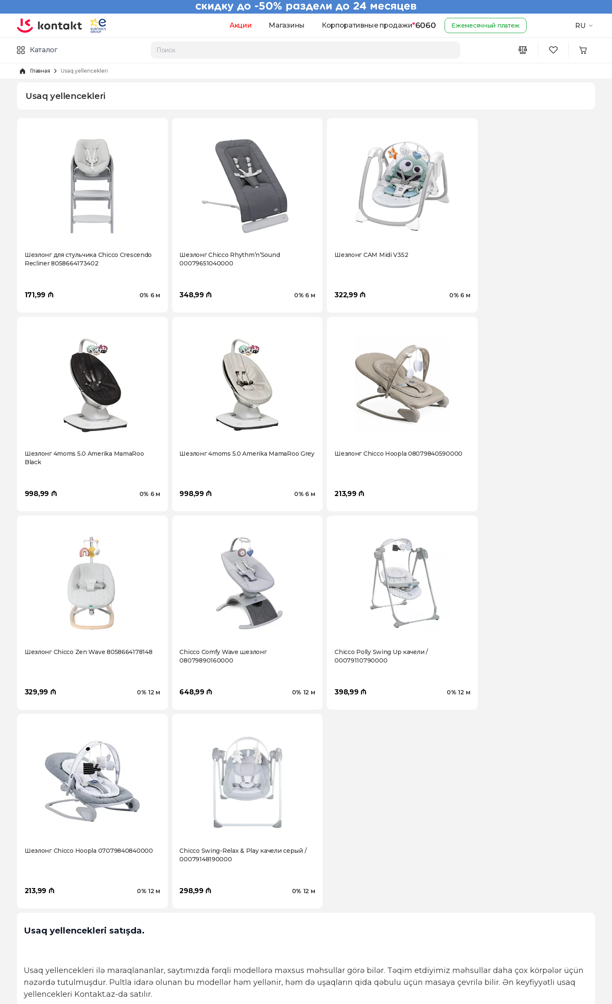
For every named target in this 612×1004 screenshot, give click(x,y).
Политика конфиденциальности (212, 935)
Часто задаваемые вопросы (204, 962)
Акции (236, 25)
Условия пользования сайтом (207, 921)
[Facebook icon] (455, 921)
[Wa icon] (507, 921)
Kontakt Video (38, 921)
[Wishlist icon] (554, 50)
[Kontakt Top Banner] (306, 7)
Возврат (174, 894)
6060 (420, 25)
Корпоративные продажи (362, 25)
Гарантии (176, 949)
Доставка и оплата (190, 881)
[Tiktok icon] (541, 921)
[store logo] (50, 25)
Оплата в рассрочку (192, 908)
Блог (24, 935)
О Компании (36, 881)
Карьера (30, 894)
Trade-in (318, 908)
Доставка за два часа (338, 881)
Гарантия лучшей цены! (342, 921)
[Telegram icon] (523, 921)
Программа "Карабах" (50, 908)
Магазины (282, 25)
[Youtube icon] (489, 921)
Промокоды (324, 894)
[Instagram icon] (473, 921)
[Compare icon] (523, 50)
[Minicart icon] (585, 50)
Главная (40, 71)
